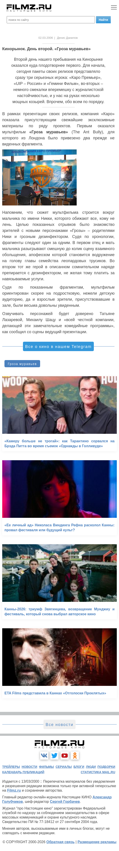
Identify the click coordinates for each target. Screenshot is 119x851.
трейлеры (11, 767)
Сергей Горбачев (65, 801)
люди (91, 767)
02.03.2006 (45, 37)
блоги (79, 767)
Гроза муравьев (22, 364)
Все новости (60, 724)
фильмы (46, 767)
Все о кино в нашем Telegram (58, 346)
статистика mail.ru (98, 772)
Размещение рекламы (97, 842)
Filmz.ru (14, 790)
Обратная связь (60, 842)
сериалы (63, 767)
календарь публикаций (23, 772)
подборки (106, 767)
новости (29, 767)
